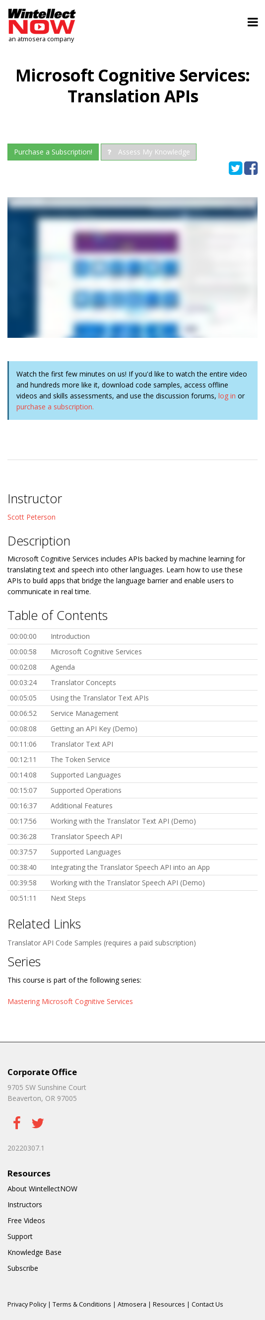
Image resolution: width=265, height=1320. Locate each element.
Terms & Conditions (82, 1304)
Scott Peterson (31, 517)
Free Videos (26, 1220)
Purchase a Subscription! (53, 151)
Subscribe (22, 1268)
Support (20, 1236)
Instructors (24, 1204)
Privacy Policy (26, 1304)
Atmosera (132, 1304)
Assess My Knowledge (148, 151)
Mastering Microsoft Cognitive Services (70, 1001)
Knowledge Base (34, 1252)
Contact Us (207, 1304)
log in (227, 395)
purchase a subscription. (55, 406)
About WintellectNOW (42, 1188)
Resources (169, 1304)
